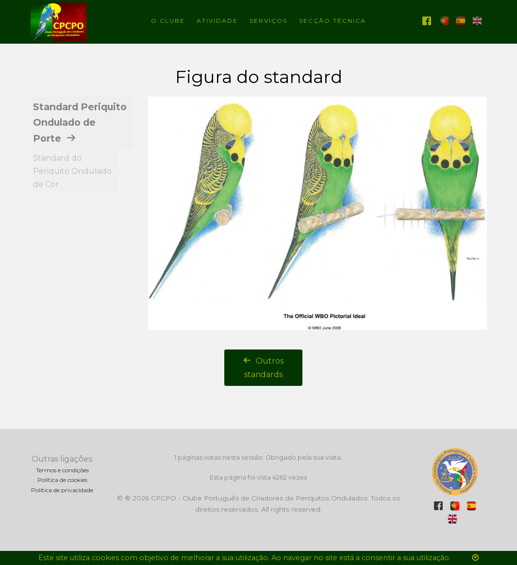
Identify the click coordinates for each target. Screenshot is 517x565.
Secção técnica (332, 20)
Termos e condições (62, 470)
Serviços (268, 20)
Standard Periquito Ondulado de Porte (80, 122)
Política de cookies (62, 479)
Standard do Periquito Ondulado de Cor (72, 171)
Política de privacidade (62, 490)
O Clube (168, 20)
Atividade (217, 20)
